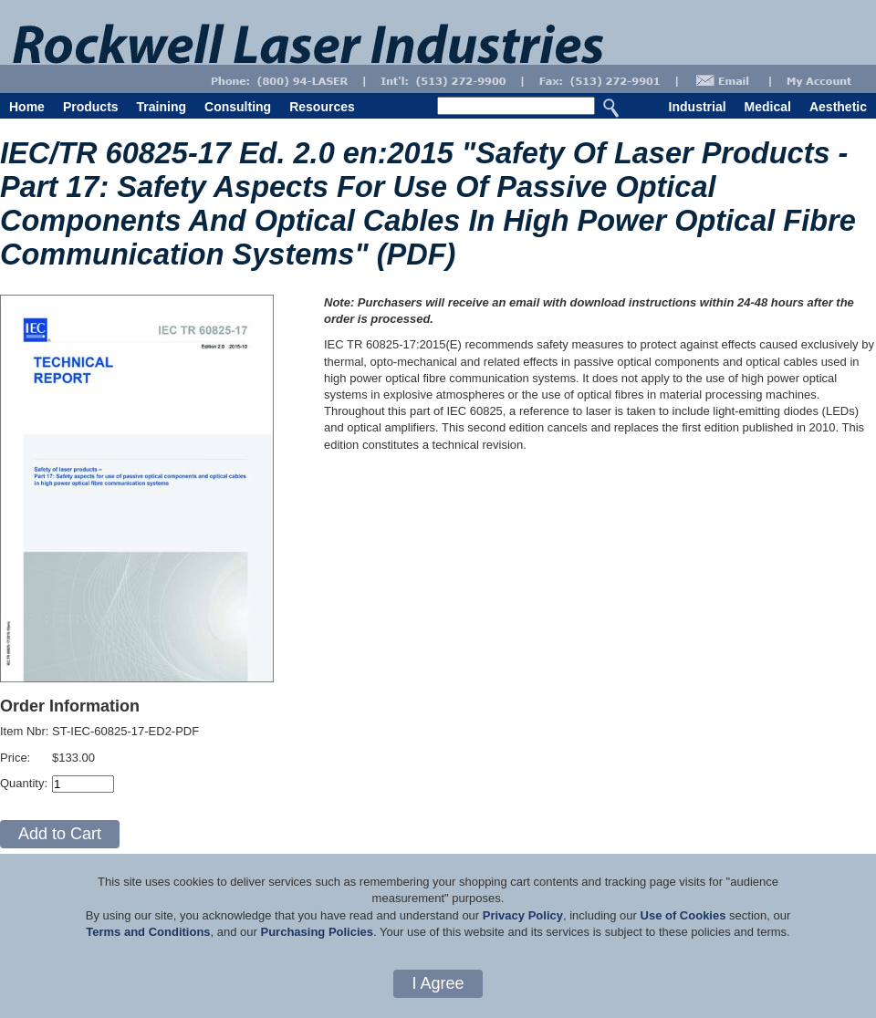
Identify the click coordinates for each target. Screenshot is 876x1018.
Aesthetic (838, 106)
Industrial (697, 106)
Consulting (237, 106)
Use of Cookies (683, 915)
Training (161, 106)
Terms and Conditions (148, 932)
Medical (768, 106)
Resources (322, 106)
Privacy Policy (523, 915)
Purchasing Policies (316, 932)
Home (27, 106)
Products (91, 106)
